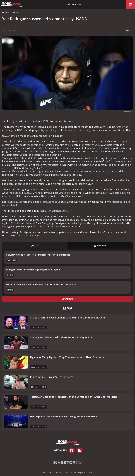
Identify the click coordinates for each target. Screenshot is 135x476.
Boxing (10, 275)
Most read (100, 245)
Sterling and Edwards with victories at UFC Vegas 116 (61, 337)
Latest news (76, 4)
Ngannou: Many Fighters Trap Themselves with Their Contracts (67, 357)
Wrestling (11, 260)
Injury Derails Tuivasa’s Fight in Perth (51, 377)
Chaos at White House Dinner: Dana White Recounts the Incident (67, 317)
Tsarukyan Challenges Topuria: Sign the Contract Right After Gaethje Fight (73, 396)
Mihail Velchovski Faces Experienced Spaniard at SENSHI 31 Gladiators (41, 284)
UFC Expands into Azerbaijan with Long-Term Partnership (63, 416)
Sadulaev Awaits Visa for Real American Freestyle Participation (38, 254)
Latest (34, 245)
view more (67, 299)
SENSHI (10, 290)
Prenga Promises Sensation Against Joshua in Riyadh (33, 269)
